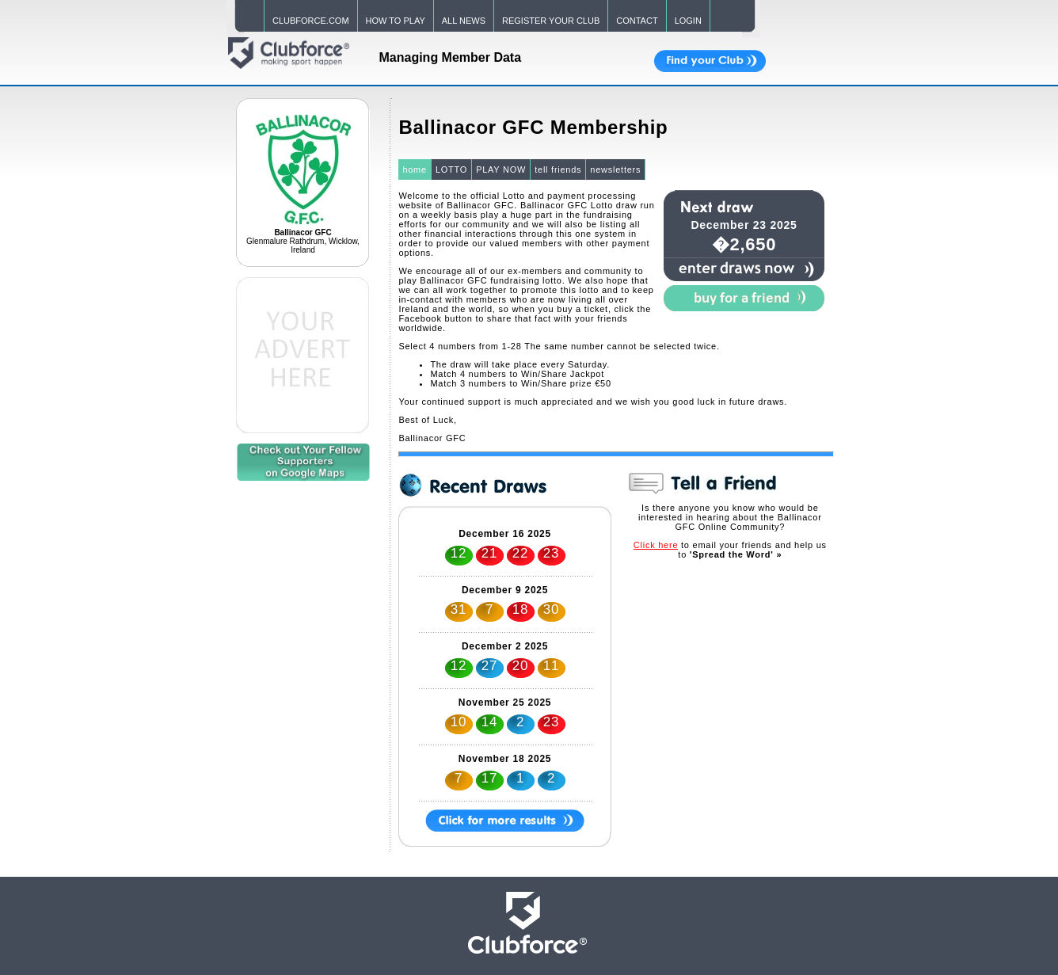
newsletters (615, 169)
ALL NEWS (463, 20)
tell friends (558, 169)
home (414, 169)
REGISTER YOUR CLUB (550, 20)
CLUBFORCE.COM (310, 20)
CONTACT (636, 20)
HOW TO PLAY (395, 20)
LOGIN (688, 20)
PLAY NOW (501, 169)
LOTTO (451, 169)
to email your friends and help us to (730, 549)
